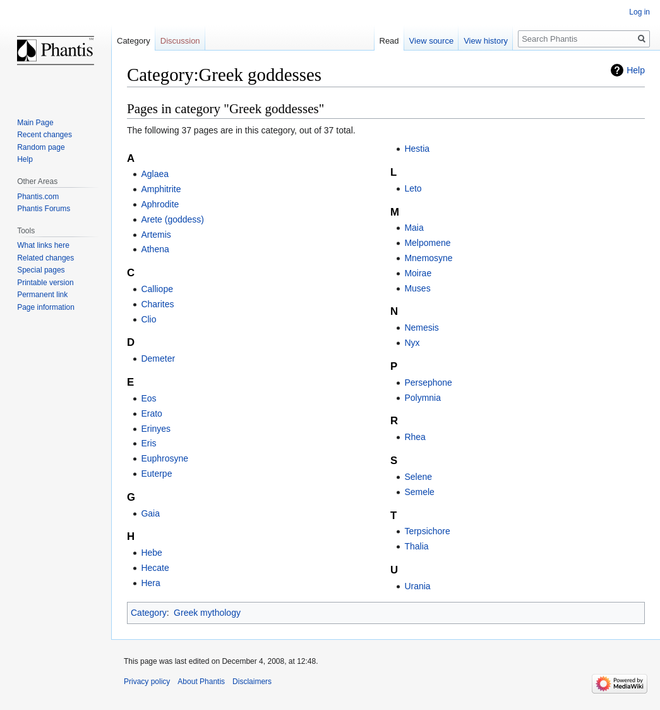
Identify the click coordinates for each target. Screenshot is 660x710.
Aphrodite (160, 204)
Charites (157, 304)
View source (431, 41)
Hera (150, 583)
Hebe (151, 553)
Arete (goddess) (172, 219)
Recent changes (44, 134)
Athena (155, 249)
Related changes (45, 258)
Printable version (45, 282)
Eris (148, 443)
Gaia (150, 513)
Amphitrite (161, 189)
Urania (417, 586)
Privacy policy (147, 681)
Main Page (35, 122)
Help (636, 70)
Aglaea (155, 174)
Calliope (157, 289)
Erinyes (156, 429)
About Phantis (201, 681)
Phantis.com (38, 196)
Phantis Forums (43, 208)
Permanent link (42, 294)
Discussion (180, 41)
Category (149, 613)
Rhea (414, 437)
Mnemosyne (428, 258)
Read (389, 41)
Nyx (411, 343)
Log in (639, 12)
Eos (148, 398)
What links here (43, 245)
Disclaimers (252, 681)
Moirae (417, 273)
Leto (412, 188)
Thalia (416, 546)
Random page (40, 147)
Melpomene (427, 243)
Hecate (155, 568)
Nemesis (421, 327)
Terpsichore (427, 531)
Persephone (428, 382)
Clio (148, 319)
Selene (418, 477)
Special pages (40, 270)
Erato (151, 413)
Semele (419, 492)
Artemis (156, 235)
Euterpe (156, 473)
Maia (413, 228)
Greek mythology (207, 613)
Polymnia (422, 398)
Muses (417, 288)
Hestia (416, 149)
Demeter (158, 358)
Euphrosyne (164, 458)
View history (486, 41)
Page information (46, 307)
